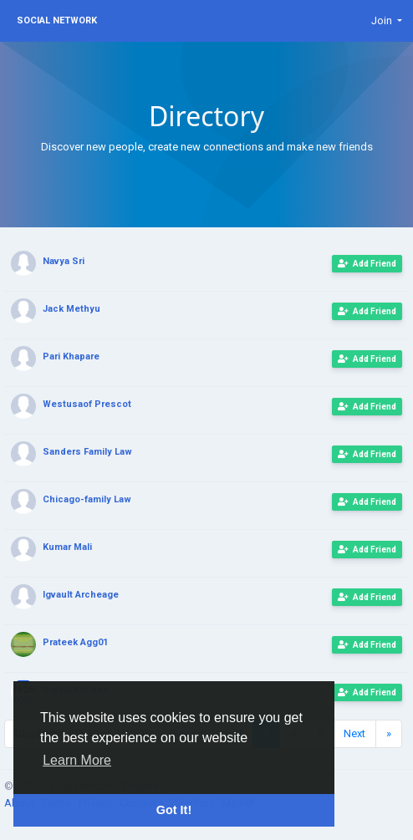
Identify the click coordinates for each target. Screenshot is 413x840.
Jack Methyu (71, 308)
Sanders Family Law (87, 451)
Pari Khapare (71, 356)
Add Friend (367, 263)
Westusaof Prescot (87, 404)
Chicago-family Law (87, 499)
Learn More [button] (77, 760)
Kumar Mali (67, 547)
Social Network (57, 20)
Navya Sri (63, 261)
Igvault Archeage (81, 594)
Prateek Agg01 (75, 642)
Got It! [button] (173, 810)
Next (354, 733)
